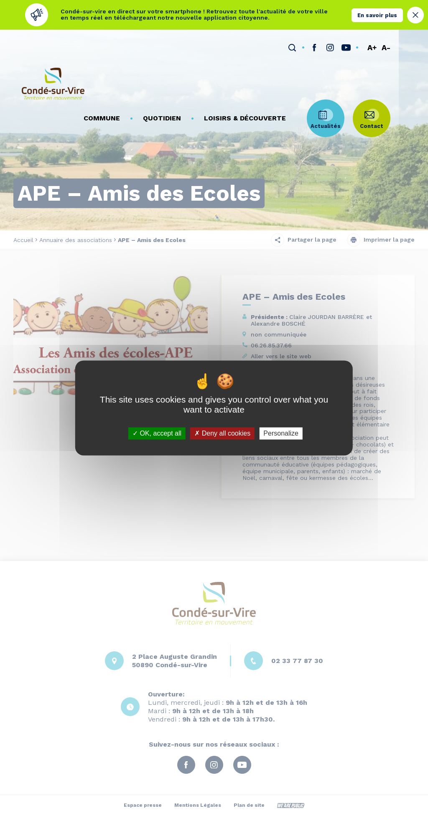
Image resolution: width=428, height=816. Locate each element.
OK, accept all (156, 433)
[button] (131, 75)
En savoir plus (377, 15)
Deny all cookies (222, 433)
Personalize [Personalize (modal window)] (280, 433)
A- (415, 42)
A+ (401, 42)
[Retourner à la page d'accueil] (53, 79)
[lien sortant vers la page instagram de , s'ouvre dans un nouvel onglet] (359, 42)
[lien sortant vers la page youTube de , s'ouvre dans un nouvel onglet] (375, 42)
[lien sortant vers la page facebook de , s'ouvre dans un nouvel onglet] (343, 42)
